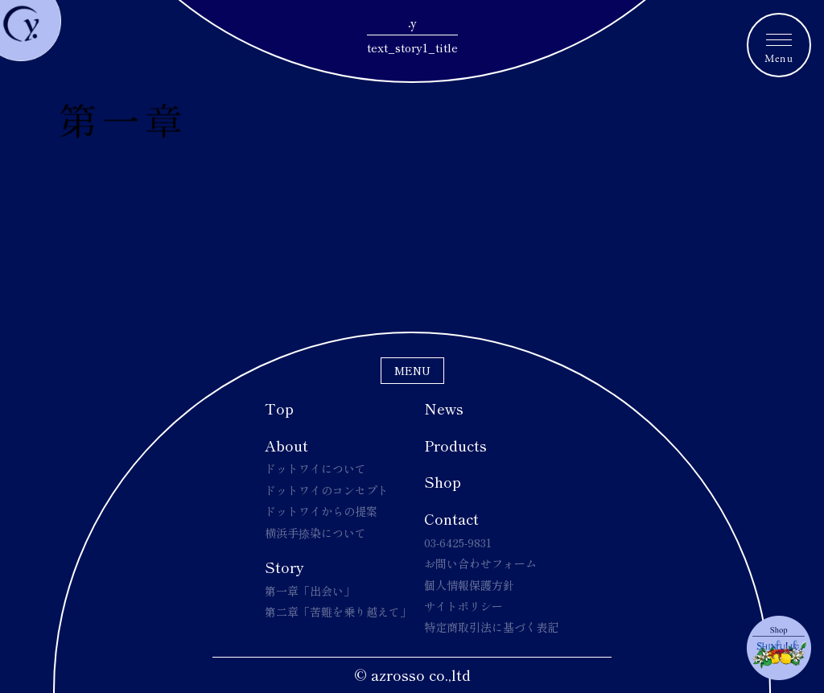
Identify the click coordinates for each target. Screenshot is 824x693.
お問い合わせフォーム (480, 563)
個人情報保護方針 (469, 585)
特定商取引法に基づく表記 (491, 627)
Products (455, 445)
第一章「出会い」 (310, 591)
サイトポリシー (463, 606)
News (444, 408)
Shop (442, 481)
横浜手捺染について (315, 533)
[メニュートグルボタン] (779, 45)
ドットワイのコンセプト (327, 490)
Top (279, 408)
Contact (451, 518)
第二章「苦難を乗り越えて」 (338, 612)
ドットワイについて (315, 468)
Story (284, 566)
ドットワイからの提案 (321, 511)
